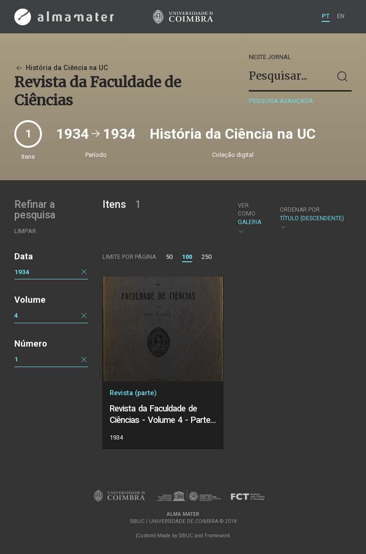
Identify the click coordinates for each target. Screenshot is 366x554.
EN (341, 16)
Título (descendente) (312, 218)
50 (169, 256)
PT (326, 16)
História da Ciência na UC (61, 68)
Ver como (246, 209)
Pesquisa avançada (281, 100)
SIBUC (186, 536)
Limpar (25, 231)
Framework (217, 536)
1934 (22, 272)
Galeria (251, 218)
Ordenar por (300, 209)
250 (207, 256)
